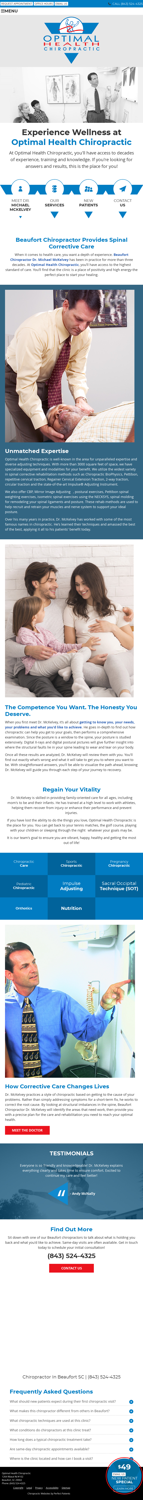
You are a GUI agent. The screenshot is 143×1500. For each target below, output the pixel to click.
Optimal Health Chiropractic (55, 264)
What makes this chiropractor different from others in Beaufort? (59, 1411)
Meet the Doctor (27, 1130)
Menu (9, 11)
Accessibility (52, 1487)
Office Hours (44, 3)
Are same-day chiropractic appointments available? (49, 1449)
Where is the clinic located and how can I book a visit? (51, 1458)
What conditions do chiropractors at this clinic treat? (50, 1430)
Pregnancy (119, 864)
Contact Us (71, 1268)
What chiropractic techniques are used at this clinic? (50, 1420)
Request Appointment (16, 3)
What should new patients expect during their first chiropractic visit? (63, 1401)
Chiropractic (24, 864)
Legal (29, 1487)
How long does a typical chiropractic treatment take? (50, 1439)
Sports (71, 864)
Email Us (61, 3)
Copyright (18, 1487)
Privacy (39, 1487)
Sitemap (66, 1487)
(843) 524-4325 (132, 3)
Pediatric (24, 886)
